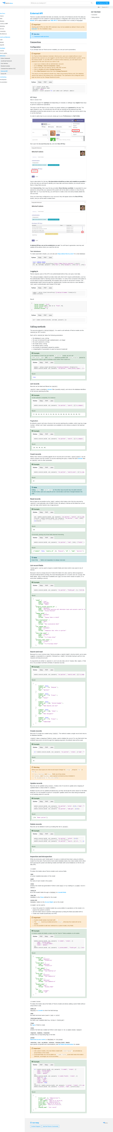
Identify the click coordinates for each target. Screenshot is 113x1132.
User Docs (7, 13)
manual (34, 29)
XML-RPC (53, 20)
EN (99, 7)
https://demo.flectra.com (65, 254)
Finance (7, 16)
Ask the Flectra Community (50, 1126)
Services (7, 28)
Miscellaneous (8, 34)
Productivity (8, 31)
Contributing (8, 77)
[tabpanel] (58, 89)
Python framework (10, 58)
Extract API (8, 73)
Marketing (7, 26)
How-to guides (8, 53)
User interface (9, 63)
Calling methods (95, 17)
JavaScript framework (11, 61)
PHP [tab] (45, 82)
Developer (7, 48)
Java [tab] (50, 82)
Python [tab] (33, 82)
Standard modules (10, 66)
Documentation (8, 82)
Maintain (7, 42)
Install (6, 39)
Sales (6, 18)
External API (9, 71)
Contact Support (36, 1126)
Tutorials (7, 50)
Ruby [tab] (39, 82)
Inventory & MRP (9, 23)
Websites (7, 21)
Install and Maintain (10, 37)
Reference (7, 56)
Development (8, 79)
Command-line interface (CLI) (13, 68)
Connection (94, 14)
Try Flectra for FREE (102, 3)
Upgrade (7, 45)
